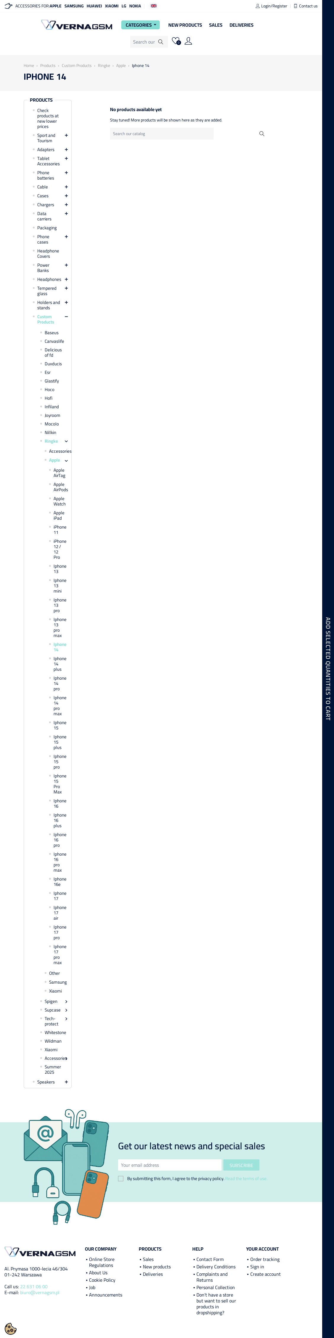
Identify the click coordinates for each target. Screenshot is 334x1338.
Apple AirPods (59, 487)
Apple (56, 6)
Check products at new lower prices (48, 118)
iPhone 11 (59, 529)
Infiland (52, 406)
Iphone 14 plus (59, 664)
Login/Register (271, 6)
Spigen (51, 1001)
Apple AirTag (59, 473)
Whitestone (55, 1032)
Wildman (53, 1041)
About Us (98, 1272)
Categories (142, 24)
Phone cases (43, 239)
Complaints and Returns (211, 1277)
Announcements (105, 1294)
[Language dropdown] (153, 5)
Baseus (52, 332)
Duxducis (53, 363)
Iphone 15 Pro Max (59, 784)
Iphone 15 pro (59, 762)
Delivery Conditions (215, 1266)
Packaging (47, 228)
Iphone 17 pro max (59, 954)
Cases (43, 196)
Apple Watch (59, 501)
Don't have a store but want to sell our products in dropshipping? (216, 1303)
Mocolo (52, 424)
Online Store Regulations (101, 1262)
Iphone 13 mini (59, 586)
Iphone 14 (59, 647)
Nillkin (50, 432)
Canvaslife (54, 341)
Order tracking (265, 1259)
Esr (48, 372)
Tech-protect (51, 1021)
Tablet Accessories (48, 161)
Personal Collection (215, 1287)
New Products (185, 24)
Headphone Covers (48, 253)
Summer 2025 (53, 1069)
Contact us (305, 6)
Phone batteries (45, 175)
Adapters (45, 149)
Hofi (48, 398)
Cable (42, 187)
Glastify (52, 381)
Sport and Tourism (46, 138)
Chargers (45, 204)
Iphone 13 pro (59, 605)
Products (41, 100)
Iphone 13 (59, 569)
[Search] (149, 42)
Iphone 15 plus (59, 742)
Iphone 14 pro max (59, 705)
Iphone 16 (59, 803)
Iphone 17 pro (59, 932)
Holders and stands (48, 305)
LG (124, 6)
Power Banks (43, 268)
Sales (215, 24)
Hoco (49, 389)
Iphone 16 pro (59, 840)
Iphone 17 (59, 896)
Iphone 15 (59, 725)
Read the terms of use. (246, 1178)
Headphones (49, 279)
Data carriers (44, 216)
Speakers (46, 1082)
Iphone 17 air (59, 913)
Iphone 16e (59, 881)
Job (92, 1287)
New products (157, 1266)
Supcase (53, 1010)
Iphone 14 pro (59, 684)
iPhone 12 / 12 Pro (59, 549)
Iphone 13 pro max (59, 627)
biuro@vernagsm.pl (39, 1292)
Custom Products (45, 319)
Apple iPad (59, 515)
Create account (265, 1274)
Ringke (51, 441)
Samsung (74, 6)
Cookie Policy (102, 1279)
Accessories (57, 451)
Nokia (135, 6)
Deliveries (242, 24)
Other (54, 973)
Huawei (94, 6)
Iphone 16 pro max (59, 862)
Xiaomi (112, 6)
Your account (262, 1248)
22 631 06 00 (34, 1286)
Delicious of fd (53, 352)
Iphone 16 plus (59, 820)
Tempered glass (47, 291)
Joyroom (52, 415)
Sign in (257, 1266)
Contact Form (210, 1259)
